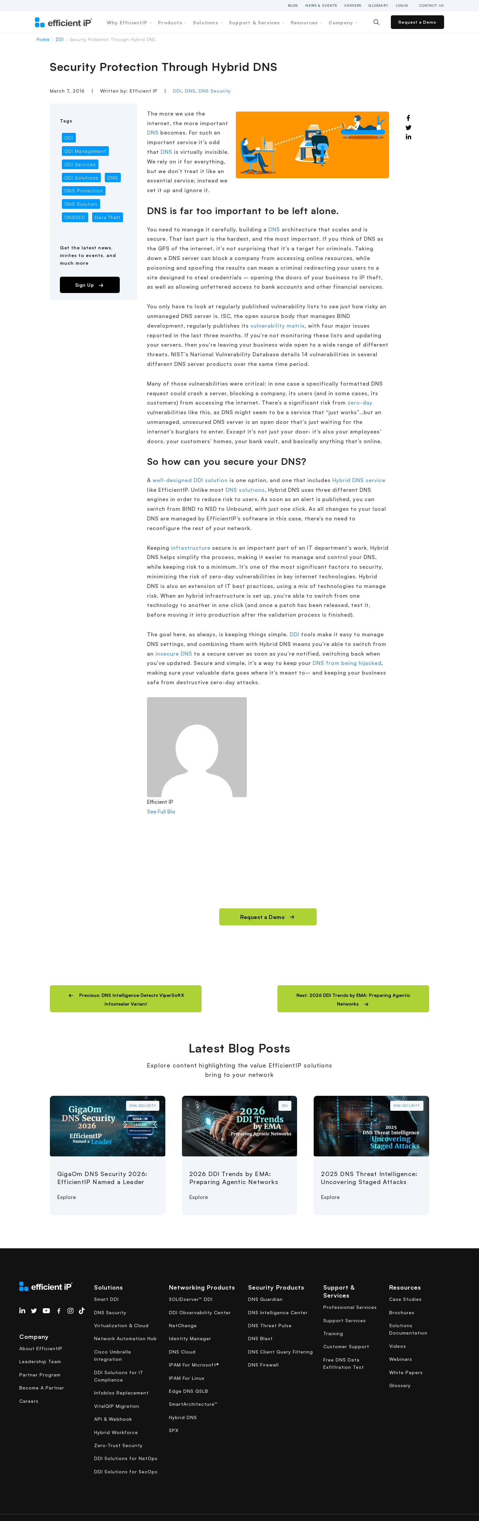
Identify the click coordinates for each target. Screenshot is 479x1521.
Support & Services (256, 22)
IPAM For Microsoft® (194, 1365)
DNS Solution (81, 204)
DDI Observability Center (200, 1312)
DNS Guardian (265, 1299)
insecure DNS (173, 653)
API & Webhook (113, 1419)
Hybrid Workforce (116, 1432)
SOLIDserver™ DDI (191, 1299)
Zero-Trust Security (118, 1445)
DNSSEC (75, 217)
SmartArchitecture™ (193, 1404)
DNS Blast (260, 1338)
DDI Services (80, 164)
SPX (174, 1430)
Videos (397, 1346)
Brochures (401, 1312)
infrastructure (191, 547)
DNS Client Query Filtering (280, 1352)
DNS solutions (245, 489)
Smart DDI (106, 1299)
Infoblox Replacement (121, 1392)
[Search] (381, 22)
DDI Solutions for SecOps (126, 1471)
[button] (126, 998)
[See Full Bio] (179, 811)
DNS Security (215, 91)
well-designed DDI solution (190, 480)
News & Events (321, 5)
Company (343, 22)
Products (172, 22)
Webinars (400, 1359)
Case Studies (405, 1299)
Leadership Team (40, 1361)
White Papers (406, 1372)
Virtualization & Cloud (121, 1325)
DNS (190, 91)
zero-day (360, 402)
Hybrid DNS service (359, 480)
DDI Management (85, 151)
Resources (306, 22)
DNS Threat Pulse (270, 1325)
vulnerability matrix (277, 325)
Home (43, 39)
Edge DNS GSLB (188, 1391)
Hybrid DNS (183, 1417)
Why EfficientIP (129, 22)
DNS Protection (84, 190)
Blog (293, 5)
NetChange (183, 1325)
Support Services (344, 1320)
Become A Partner (41, 1387)
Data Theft (107, 217)
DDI (60, 39)
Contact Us (431, 5)
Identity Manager (190, 1338)
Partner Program (40, 1374)
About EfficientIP (41, 1348)
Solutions (207, 22)
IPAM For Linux (187, 1378)
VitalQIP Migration (116, 1406)
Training (333, 1333)
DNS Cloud (182, 1352)
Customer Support (346, 1346)
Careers (352, 5)
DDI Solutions (81, 177)
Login (402, 5)
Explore (66, 1197)
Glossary (379, 5)
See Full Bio (161, 811)
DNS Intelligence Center (278, 1312)
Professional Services (350, 1307)
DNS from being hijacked (347, 663)
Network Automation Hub (125, 1338)
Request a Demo (417, 22)
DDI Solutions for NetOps (126, 1458)
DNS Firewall (263, 1365)
